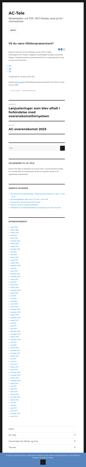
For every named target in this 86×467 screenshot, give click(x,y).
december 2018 (15, 331)
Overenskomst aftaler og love (23, 441)
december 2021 (15, 274)
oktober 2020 (15, 287)
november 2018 (15, 334)
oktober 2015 (15, 400)
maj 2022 (13, 268)
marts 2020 (14, 304)
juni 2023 (13, 252)
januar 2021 (14, 285)
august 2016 (14, 383)
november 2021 (15, 276)
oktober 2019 (15, 315)
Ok (43, 462)
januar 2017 (14, 369)
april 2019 (14, 328)
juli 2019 (13, 323)
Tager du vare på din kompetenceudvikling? (24, 205)
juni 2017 (13, 359)
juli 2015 (13, 402)
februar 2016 (15, 394)
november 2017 (15, 353)
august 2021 (14, 279)
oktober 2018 (15, 337)
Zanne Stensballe (19, 82)
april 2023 (14, 254)
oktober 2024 (15, 243)
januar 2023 (14, 260)
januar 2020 (14, 307)
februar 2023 (15, 257)
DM (10, 71)
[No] (83, 460)
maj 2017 (13, 361)
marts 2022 (14, 271)
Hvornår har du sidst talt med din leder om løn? (25, 202)
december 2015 (15, 397)
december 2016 (15, 372)
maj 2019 (13, 326)
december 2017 (15, 350)
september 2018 (15, 339)
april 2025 (14, 235)
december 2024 (15, 241)
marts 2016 (14, 391)
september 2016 (15, 380)
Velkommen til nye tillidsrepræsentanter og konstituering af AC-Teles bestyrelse (36, 207)
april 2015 (14, 408)
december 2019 (15, 309)
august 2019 (14, 320)
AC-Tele (17, 13)
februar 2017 (15, 367)
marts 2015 (14, 411)
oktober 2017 (15, 356)
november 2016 (15, 375)
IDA (10, 66)
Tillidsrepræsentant (29, 90)
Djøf (10, 68)
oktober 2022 (15, 263)
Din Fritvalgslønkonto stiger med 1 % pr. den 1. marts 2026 (29, 199)
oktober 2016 (15, 378)
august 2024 (14, 246)
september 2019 (15, 317)
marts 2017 (14, 364)
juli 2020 (13, 296)
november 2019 (15, 312)
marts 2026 (14, 227)
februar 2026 (15, 230)
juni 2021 (13, 282)
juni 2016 (13, 386)
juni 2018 (13, 342)
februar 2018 (15, 348)
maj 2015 (13, 405)
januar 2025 (14, 238)
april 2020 (14, 301)
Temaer (12, 447)
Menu (13, 30)
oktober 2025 (15, 233)
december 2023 (15, 249)
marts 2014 (14, 416)
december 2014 (15, 413)
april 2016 (14, 389)
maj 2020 (13, 298)
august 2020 (14, 293)
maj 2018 (13, 345)
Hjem (11, 429)
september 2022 (15, 265)
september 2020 (15, 290)
